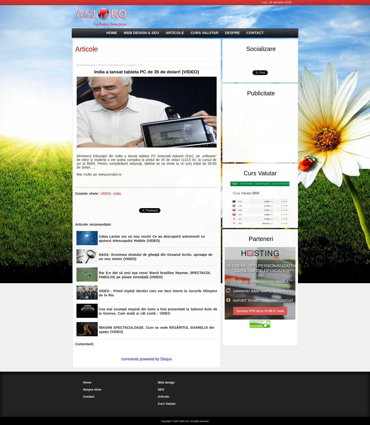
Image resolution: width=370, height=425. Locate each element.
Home (87, 382)
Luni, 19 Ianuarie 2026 (276, 2)
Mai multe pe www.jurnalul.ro (99, 174)
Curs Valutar (167, 403)
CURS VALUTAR (205, 33)
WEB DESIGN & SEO (141, 33)
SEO (161, 389)
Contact (88, 396)
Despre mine (92, 389)
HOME (111, 33)
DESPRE (232, 33)
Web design (166, 382)
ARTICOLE (175, 33)
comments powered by (146, 359)
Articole (86, 49)
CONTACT (255, 33)
